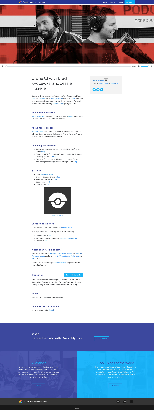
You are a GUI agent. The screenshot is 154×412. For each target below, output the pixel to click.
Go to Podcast (101, 340)
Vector (34, 260)
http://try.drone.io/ (57, 216)
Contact (115, 387)
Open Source (103, 85)
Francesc (42, 100)
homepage (44, 176)
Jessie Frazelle (58, 105)
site (48, 186)
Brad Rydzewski (57, 100)
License (77, 408)
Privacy (77, 410)
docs (56, 181)
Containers (115, 85)
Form (38, 387)
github (51, 176)
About (105, 2)
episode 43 (72, 240)
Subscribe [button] (129, 2)
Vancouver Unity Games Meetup (60, 255)
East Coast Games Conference (68, 257)
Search (121, 2)
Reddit (51, 312)
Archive (112, 2)
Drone (73, 100)
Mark (33, 100)
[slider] (68, 66)
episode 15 (64, 240)
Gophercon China (60, 264)
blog (43, 153)
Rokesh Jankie (66, 229)
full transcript (73, 276)
